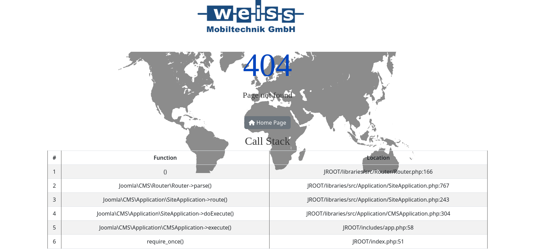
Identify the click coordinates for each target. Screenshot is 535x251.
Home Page (267, 122)
